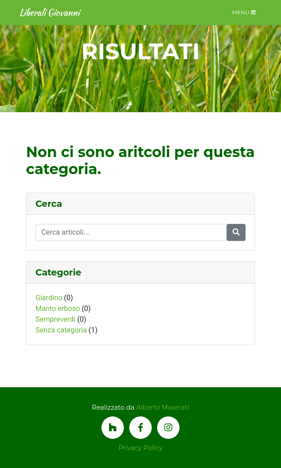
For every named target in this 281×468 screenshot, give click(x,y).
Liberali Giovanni (49, 12)
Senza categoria (61, 330)
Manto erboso (57, 308)
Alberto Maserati (162, 407)
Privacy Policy (140, 448)
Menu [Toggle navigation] (244, 12)
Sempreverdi (55, 319)
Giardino (48, 297)
